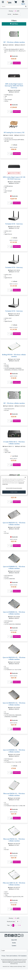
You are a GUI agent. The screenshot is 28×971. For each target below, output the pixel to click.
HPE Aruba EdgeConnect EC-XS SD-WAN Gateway (14, 178)
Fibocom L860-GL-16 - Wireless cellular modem (14, 884)
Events (14, 942)
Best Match (15, 14)
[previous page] (12, 925)
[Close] (25, 477)
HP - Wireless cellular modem (14, 42)
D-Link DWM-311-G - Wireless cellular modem (14, 443)
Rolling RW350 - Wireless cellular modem (14, 355)
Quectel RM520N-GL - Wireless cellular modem (14, 523)
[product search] (14, 6)
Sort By (9, 14)
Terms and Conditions (11, 955)
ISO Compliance (22, 955)
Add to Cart (16, 63)
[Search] (25, 6)
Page (8, 925)
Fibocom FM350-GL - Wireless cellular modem (14, 794)
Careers (14, 945)
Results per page (11, 921)
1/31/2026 (14, 173)
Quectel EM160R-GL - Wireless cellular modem (14, 567)
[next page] (20, 925)
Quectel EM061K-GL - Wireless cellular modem (14, 751)
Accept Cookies (14, 492)
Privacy (3, 955)
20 (17, 921)
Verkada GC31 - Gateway (14, 224)
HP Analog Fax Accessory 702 (14, 132)
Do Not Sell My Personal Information (14, 488)
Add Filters (14, 24)
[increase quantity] (11, 62)
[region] (14, 485)
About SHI (14, 940)
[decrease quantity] (11, 63)
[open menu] (3, 2)
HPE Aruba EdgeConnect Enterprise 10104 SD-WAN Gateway (14, 86)
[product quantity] (8, 63)
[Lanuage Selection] (14, 950)
